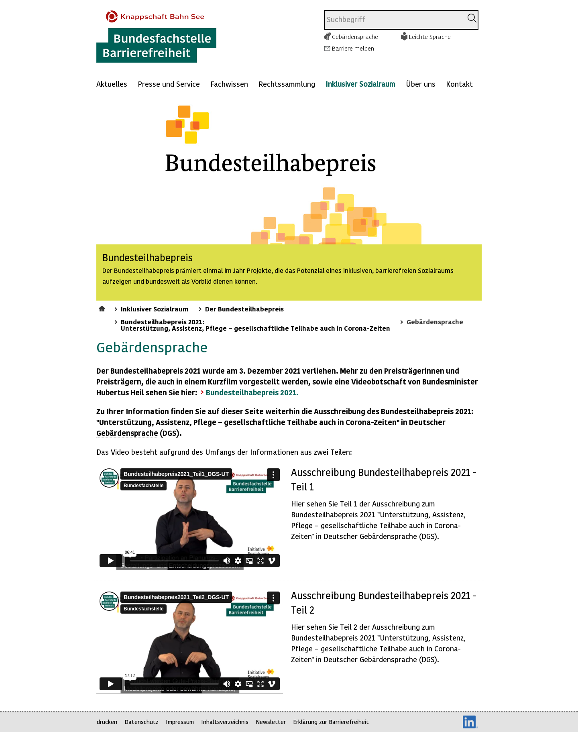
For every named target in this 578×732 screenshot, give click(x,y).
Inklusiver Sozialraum (360, 83)
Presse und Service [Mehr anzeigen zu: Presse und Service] (169, 83)
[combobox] (393, 20)
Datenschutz (141, 721)
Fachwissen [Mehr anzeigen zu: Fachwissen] (229, 83)
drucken (107, 721)
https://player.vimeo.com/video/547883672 (189, 517)
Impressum (180, 721)
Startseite (103, 307)
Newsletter (271, 721)
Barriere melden (353, 48)
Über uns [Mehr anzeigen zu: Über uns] (421, 83)
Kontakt (459, 83)
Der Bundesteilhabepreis (244, 308)
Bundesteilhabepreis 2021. (252, 392)
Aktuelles (111, 83)
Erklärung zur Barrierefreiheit (331, 721)
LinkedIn (470, 722)
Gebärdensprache (355, 36)
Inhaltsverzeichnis (224, 721)
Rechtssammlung (286, 83)
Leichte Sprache (430, 36)
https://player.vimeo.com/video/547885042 (189, 640)
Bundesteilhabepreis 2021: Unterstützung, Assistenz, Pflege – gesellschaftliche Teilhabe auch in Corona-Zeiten (255, 324)
